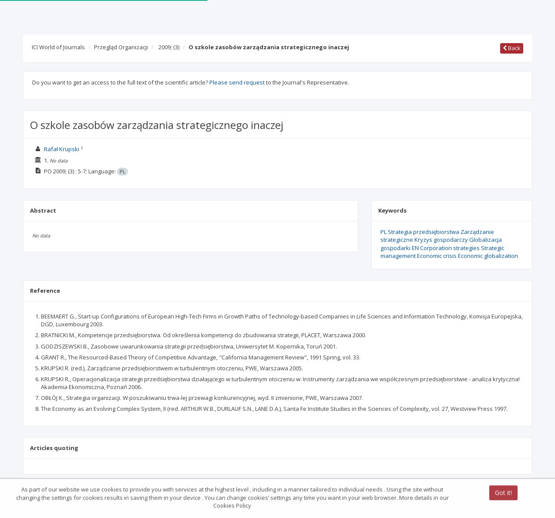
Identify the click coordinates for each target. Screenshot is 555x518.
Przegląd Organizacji (121, 47)
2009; (168, 47)
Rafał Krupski (61, 149)
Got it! (503, 493)
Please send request (237, 82)
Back (512, 48)
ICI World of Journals (58, 47)
